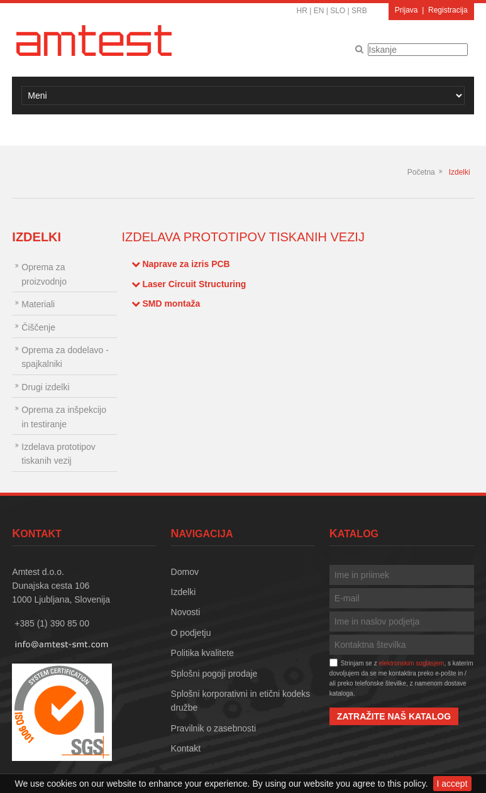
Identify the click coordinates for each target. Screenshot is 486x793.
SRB (359, 10)
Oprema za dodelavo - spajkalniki (65, 357)
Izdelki (459, 172)
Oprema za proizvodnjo (44, 274)
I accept (452, 784)
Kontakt (186, 748)
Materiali (38, 304)
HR (302, 10)
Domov (185, 572)
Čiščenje (38, 327)
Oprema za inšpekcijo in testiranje (63, 417)
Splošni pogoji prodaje (214, 674)
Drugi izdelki (45, 387)
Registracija (448, 10)
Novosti (186, 612)
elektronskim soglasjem (411, 663)
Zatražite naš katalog (394, 716)
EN (319, 10)
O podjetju (191, 633)
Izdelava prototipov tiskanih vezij (58, 454)
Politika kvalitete (202, 653)
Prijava (406, 10)
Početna (421, 172)
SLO (337, 10)
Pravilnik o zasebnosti (213, 728)
